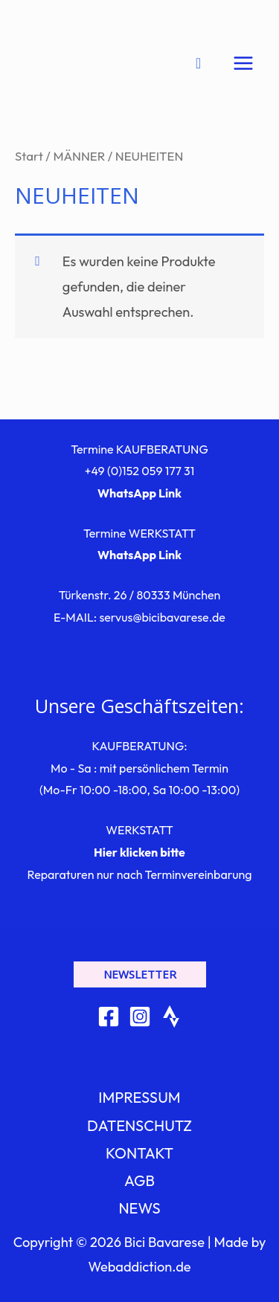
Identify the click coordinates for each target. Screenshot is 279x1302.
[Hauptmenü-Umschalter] (243, 63)
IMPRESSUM (139, 1097)
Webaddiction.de (139, 1266)
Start (29, 156)
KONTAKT (139, 1153)
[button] (140, 974)
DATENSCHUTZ (139, 1125)
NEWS (139, 1208)
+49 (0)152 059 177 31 (140, 470)
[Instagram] (140, 1016)
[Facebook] (108, 1016)
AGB (139, 1180)
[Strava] (171, 1016)
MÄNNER (79, 156)
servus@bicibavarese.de (162, 617)
